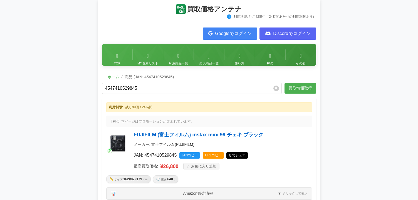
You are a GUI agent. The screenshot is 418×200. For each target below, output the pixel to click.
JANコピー (190, 155)
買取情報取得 (300, 88)
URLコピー (213, 155)
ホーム (113, 77)
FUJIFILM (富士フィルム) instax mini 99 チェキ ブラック (198, 135)
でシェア (239, 155)
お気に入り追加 (201, 166)
